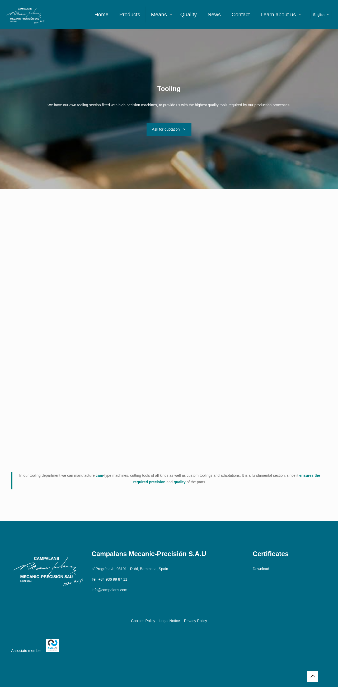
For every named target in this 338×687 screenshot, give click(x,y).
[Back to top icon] (312, 676)
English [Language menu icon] (321, 15)
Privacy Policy (195, 621)
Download (261, 569)
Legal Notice (169, 621)
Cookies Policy (143, 621)
